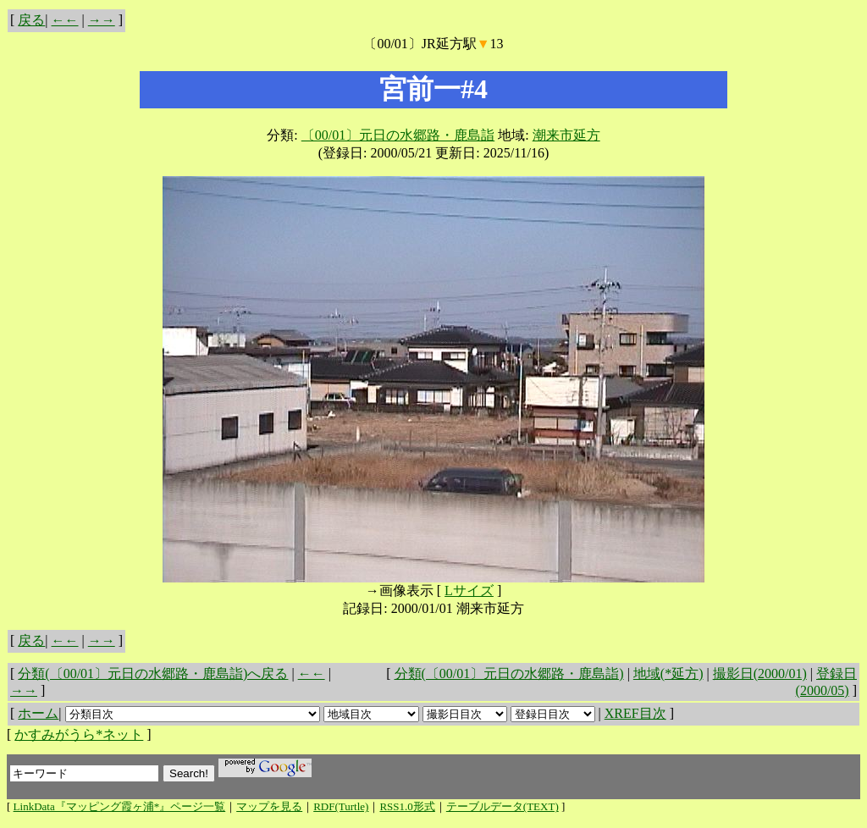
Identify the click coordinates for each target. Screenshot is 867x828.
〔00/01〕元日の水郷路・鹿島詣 (397, 135)
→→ (101, 20)
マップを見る (269, 806)
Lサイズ (469, 590)
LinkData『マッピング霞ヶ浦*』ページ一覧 (120, 806)
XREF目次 (635, 713)
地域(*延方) (668, 673)
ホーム (38, 713)
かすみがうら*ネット (78, 734)
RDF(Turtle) (340, 806)
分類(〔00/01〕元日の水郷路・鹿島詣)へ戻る (153, 673)
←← (65, 20)
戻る (31, 20)
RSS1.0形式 (406, 806)
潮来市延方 (566, 135)
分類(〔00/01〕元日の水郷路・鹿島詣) (509, 673)
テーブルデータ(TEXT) (502, 806)
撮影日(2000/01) (760, 673)
